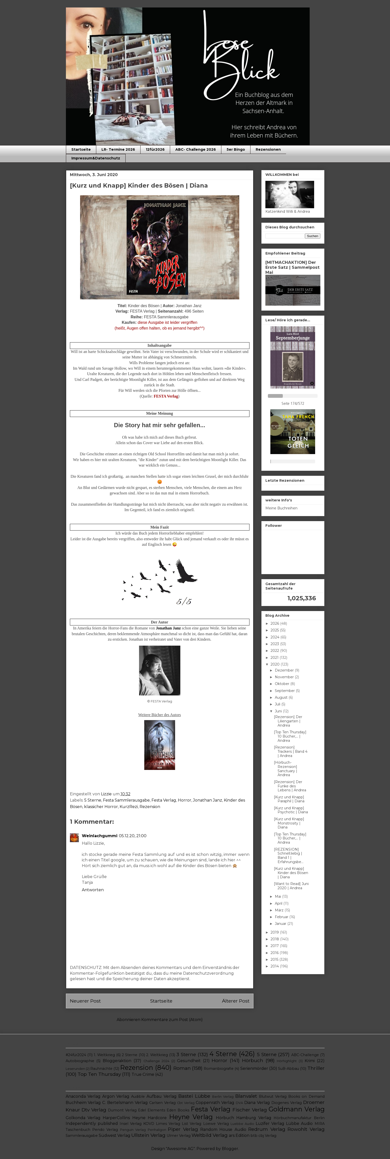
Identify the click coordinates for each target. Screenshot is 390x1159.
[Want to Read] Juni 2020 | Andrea (291, 886)
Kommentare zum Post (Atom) (172, 1019)
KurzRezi (129, 806)
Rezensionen (268, 149)
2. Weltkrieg (157, 1055)
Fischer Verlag (250, 1110)
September (285, 690)
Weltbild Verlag (210, 1135)
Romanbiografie (219, 1068)
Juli (278, 704)
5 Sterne (92, 800)
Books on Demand (306, 1096)
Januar (281, 923)
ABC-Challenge (305, 1055)
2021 (275, 657)
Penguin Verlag (133, 1130)
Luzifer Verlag (270, 1123)
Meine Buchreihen (281, 508)
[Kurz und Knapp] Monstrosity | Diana (289, 823)
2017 (275, 946)
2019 (275, 932)
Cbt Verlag (186, 1103)
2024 (275, 637)
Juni (279, 711)
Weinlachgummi (99, 835)
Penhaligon (157, 1130)
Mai (278, 896)
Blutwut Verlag (273, 1096)
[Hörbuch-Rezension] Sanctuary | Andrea (285, 768)
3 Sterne (186, 1054)
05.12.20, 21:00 (132, 835)
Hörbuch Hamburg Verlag (243, 1117)
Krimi (310, 1060)
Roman (182, 1068)
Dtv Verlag (94, 1110)
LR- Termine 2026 (118, 149)
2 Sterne (129, 1055)
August (282, 697)
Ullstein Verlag (148, 1135)
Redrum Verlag (266, 1129)
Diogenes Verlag (286, 1102)
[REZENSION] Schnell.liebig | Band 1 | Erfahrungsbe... (288, 855)
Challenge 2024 (157, 1061)
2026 (275, 623)
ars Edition (239, 1135)
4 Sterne (223, 1054)
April (279, 903)
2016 (275, 953)
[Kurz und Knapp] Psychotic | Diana (291, 810)
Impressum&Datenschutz (95, 158)
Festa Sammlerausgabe (126, 800)
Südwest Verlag (114, 1135)
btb (253, 1135)
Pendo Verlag (105, 1129)
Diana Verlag (257, 1102)
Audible (138, 1096)
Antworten (93, 889)
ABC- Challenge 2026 (195, 149)
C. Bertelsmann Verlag (125, 1102)
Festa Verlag (163, 800)
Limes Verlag (168, 1123)
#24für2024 (76, 1055)
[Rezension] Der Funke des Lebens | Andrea (290, 786)
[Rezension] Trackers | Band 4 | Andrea (290, 751)
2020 (276, 664)
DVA (239, 1103)
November (285, 677)
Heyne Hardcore (149, 1117)
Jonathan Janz (207, 800)
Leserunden (75, 1069)
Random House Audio (223, 1129)
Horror (184, 800)
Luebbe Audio (242, 1124)
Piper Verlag (183, 1129)
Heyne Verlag (191, 1117)
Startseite (81, 149)
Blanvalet (246, 1096)
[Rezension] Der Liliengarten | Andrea (288, 721)
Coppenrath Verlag (215, 1102)
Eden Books (178, 1110)
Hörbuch (252, 1060)
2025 (275, 630)
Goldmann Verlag (297, 1109)
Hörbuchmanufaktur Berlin (299, 1118)
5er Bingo (236, 149)
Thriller (316, 1068)
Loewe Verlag (216, 1123)
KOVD (148, 1123)
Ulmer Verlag (179, 1135)
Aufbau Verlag (161, 1096)
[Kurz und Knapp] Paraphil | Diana (289, 799)
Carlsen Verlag (162, 1102)
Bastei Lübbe (194, 1096)
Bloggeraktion (117, 1060)
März (280, 910)
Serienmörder (254, 1068)
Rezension (150, 806)
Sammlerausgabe (82, 1135)
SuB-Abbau (288, 1068)
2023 (275, 644)
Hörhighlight (287, 1061)
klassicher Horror (101, 806)
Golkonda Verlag (83, 1117)
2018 (275, 939)
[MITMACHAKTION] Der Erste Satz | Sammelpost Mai (292, 267)
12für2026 (155, 149)
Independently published (92, 1123)
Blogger (230, 1148)
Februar (282, 917)
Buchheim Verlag (83, 1102)
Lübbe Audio (299, 1123)
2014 (275, 966)
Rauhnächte (101, 1068)
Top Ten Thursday (99, 1074)
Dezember (285, 670)
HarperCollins (116, 1117)
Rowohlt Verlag (306, 1129)
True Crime (143, 1074)
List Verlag (191, 1123)
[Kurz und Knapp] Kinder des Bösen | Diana (291, 872)
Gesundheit (189, 1060)
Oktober (282, 684)
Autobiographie (80, 1061)
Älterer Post (235, 1001)
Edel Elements (151, 1110)
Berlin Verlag (223, 1096)
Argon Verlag (115, 1096)
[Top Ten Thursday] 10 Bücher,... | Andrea (290, 736)
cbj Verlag (267, 1135)
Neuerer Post (85, 1001)
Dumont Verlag (122, 1110)
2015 (275, 959)
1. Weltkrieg (104, 1055)
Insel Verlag (131, 1123)
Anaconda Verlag (83, 1096)
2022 (275, 650)
